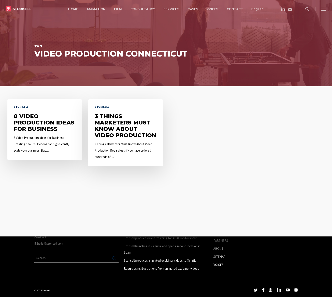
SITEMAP (219, 257)
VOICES (218, 265)
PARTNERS (220, 241)
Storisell (21, 107)
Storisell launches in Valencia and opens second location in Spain (162, 249)
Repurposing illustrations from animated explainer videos (161, 269)
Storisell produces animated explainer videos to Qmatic (160, 260)
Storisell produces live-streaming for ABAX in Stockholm (160, 238)
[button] (323, 9)
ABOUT (218, 249)
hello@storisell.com (50, 244)
